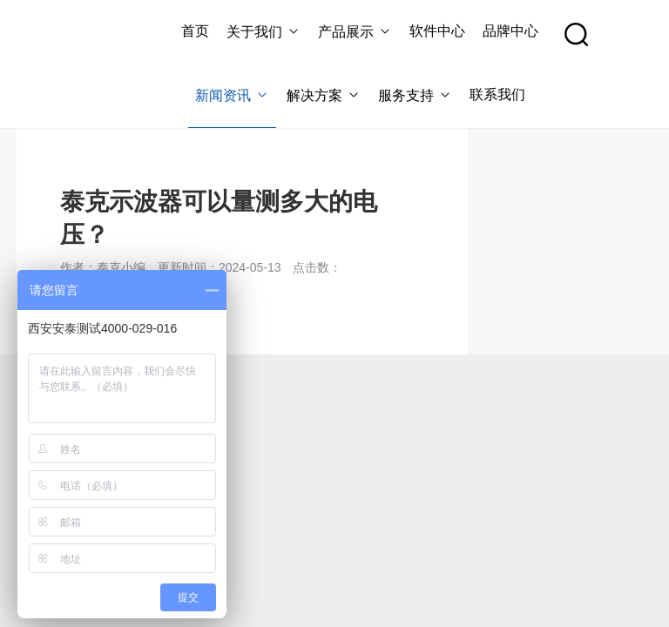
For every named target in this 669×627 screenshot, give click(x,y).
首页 (195, 31)
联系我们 (497, 94)
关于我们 (263, 31)
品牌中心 (510, 31)
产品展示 (355, 31)
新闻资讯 (232, 95)
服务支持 (415, 95)
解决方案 (324, 95)
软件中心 (437, 31)
